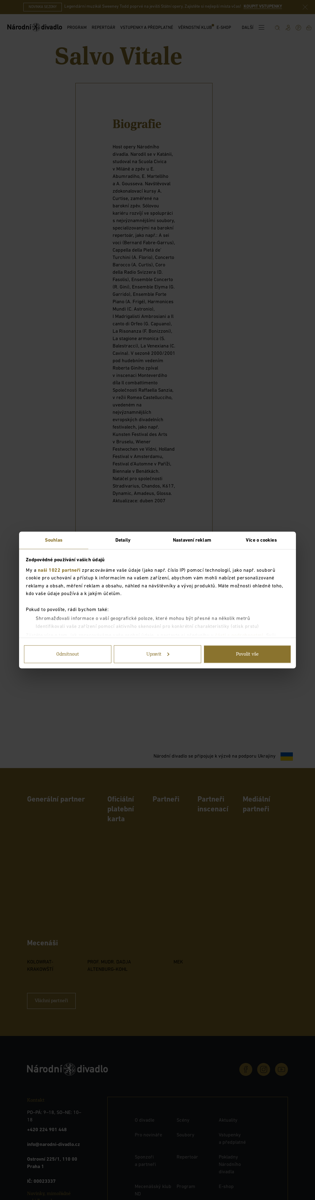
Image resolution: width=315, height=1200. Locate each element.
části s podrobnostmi (239, 635)
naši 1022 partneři (59, 570)
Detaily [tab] (122, 540)
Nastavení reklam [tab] (192, 540)
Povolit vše (247, 654)
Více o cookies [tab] (261, 540)
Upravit (157, 654)
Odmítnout (67, 654)
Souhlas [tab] (54, 540)
